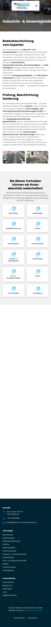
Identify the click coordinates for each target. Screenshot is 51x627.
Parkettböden (38, 259)
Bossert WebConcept (33, 610)
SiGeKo (37, 276)
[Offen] (36, 6)
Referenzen (7, 585)
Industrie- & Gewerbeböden (13, 260)
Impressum (32, 618)
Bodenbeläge (37, 213)
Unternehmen (8, 582)
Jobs (5, 592)
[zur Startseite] (22, 5)
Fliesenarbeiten (13, 244)
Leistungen (7, 589)
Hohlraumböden (37, 244)
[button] (5, 157)
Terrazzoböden (13, 293)
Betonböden (13, 213)
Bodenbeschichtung (13, 228)
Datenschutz (19, 618)
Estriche (37, 228)
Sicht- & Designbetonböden (13, 277)
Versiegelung (37, 293)
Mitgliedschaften (10, 595)
